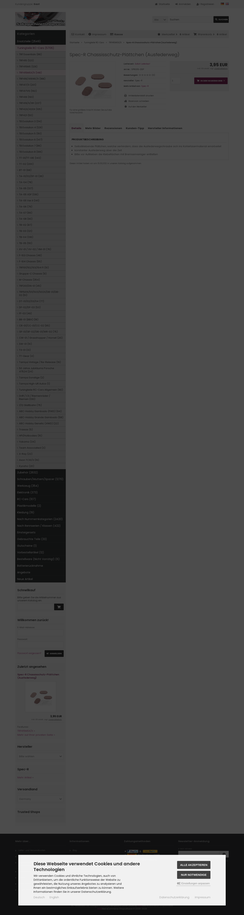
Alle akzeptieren (193, 864)
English (54, 897)
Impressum (202, 897)
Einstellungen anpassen (193, 883)
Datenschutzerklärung (174, 897)
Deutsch (39, 897)
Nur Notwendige (193, 874)
